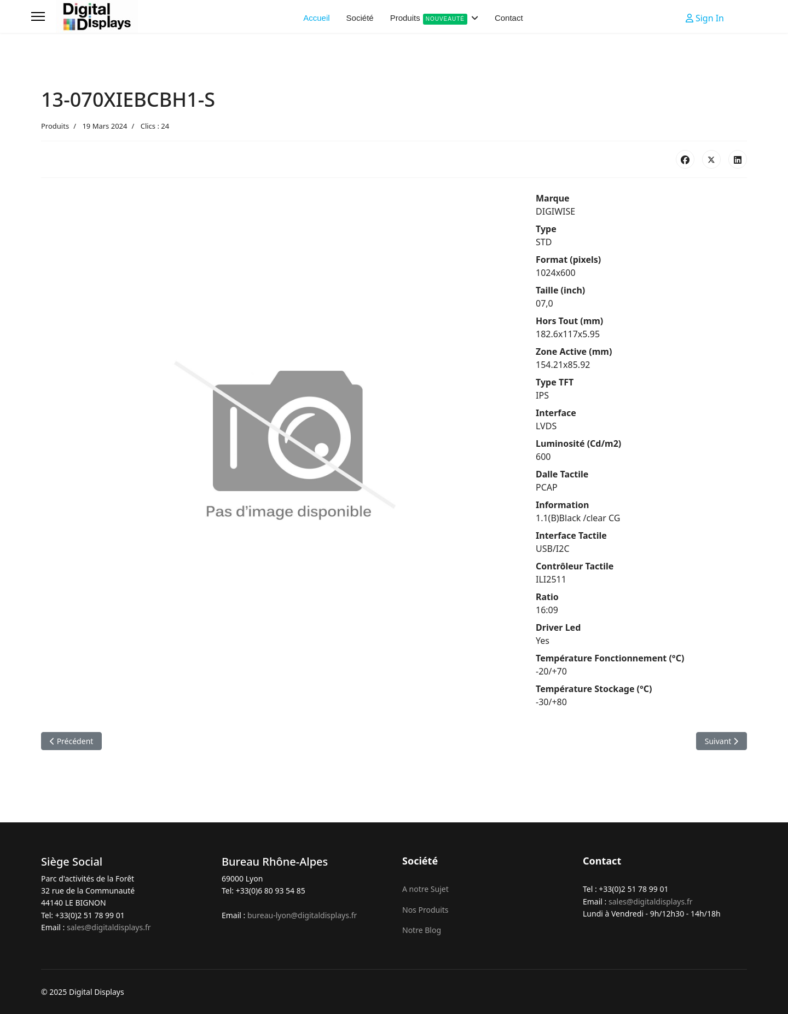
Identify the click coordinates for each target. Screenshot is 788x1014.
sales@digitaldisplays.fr (109, 927)
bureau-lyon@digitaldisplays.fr (302, 915)
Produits (428, 19)
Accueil (316, 17)
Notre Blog (421, 930)
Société (360, 17)
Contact (509, 17)
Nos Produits (425, 909)
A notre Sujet (425, 889)
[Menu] (38, 16)
